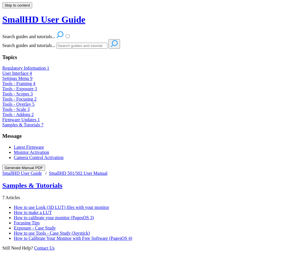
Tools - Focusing (19, 99)
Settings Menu (17, 78)
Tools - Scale (16, 109)
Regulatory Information (25, 68)
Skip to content (17, 5)
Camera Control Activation (38, 157)
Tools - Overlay (18, 104)
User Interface (17, 73)
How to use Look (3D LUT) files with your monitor (61, 207)
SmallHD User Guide (22, 173)
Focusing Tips (27, 222)
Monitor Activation (31, 152)
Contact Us (44, 248)
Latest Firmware (29, 147)
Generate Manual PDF (24, 168)
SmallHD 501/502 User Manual (78, 173)
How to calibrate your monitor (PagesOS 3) (54, 217)
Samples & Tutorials (23, 124)
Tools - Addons (18, 114)
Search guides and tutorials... (28, 45)
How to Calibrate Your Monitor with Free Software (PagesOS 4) (73, 238)
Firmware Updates (21, 119)
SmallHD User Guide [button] (43, 19)
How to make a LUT (33, 212)
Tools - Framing (18, 83)
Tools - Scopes (17, 93)
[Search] (82, 46)
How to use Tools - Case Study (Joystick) (52, 233)
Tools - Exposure (19, 88)
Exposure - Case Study (35, 227)
